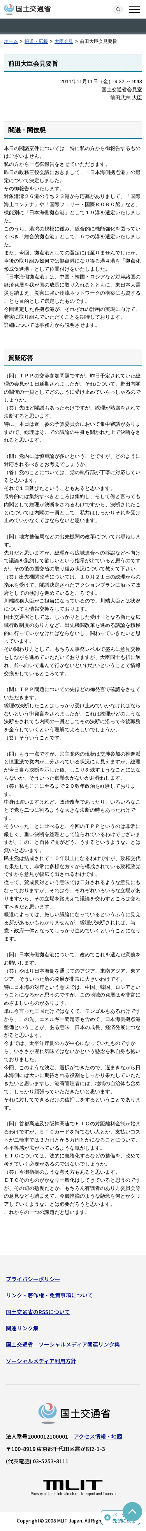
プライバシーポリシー (33, 1279)
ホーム (11, 41)
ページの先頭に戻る (124, 1517)
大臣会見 (64, 41)
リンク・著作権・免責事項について (49, 1295)
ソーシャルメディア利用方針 (41, 1361)
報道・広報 (36, 41)
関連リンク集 (22, 1328)
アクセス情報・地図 (98, 1436)
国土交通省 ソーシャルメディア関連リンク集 (63, 1344)
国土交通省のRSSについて (38, 1312)
